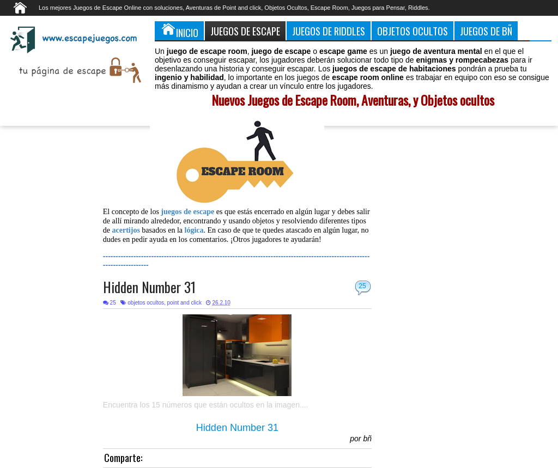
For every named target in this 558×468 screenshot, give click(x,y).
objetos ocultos (146, 303)
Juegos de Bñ (486, 30)
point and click (184, 303)
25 (362, 286)
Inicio (179, 30)
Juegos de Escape (245, 30)
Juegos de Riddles (328, 30)
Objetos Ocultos (412, 30)
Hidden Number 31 (149, 287)
